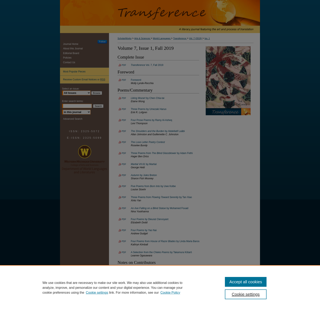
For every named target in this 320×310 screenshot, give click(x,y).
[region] (160, 287)
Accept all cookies (245, 282)
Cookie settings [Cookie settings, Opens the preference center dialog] (246, 294)
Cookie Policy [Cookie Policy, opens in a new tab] (170, 292)
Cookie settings (97, 292)
